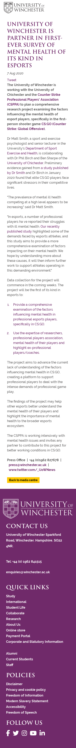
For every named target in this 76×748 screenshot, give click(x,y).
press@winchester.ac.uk (27, 465)
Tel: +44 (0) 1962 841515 (24, 561)
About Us (13, 625)
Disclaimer (14, 684)
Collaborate (15, 613)
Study (10, 596)
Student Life (15, 607)
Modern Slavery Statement (27, 701)
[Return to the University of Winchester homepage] (38, 509)
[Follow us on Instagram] (25, 733)
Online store (15, 630)
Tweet (11, 80)
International (16, 602)
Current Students (19, 659)
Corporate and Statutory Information (34, 642)
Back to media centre (23, 480)
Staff (9, 665)
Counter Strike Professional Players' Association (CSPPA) (33, 99)
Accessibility (16, 707)
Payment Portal (18, 636)
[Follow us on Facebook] (9, 733)
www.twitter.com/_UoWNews (32, 470)
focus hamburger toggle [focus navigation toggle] (65, 8)
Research (13, 619)
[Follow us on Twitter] (17, 733)
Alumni (11, 653)
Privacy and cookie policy (26, 690)
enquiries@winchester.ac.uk (28, 572)
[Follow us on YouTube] (34, 733)
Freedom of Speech (21, 712)
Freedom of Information (24, 695)
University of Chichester (25, 163)
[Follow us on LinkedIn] (43, 733)
